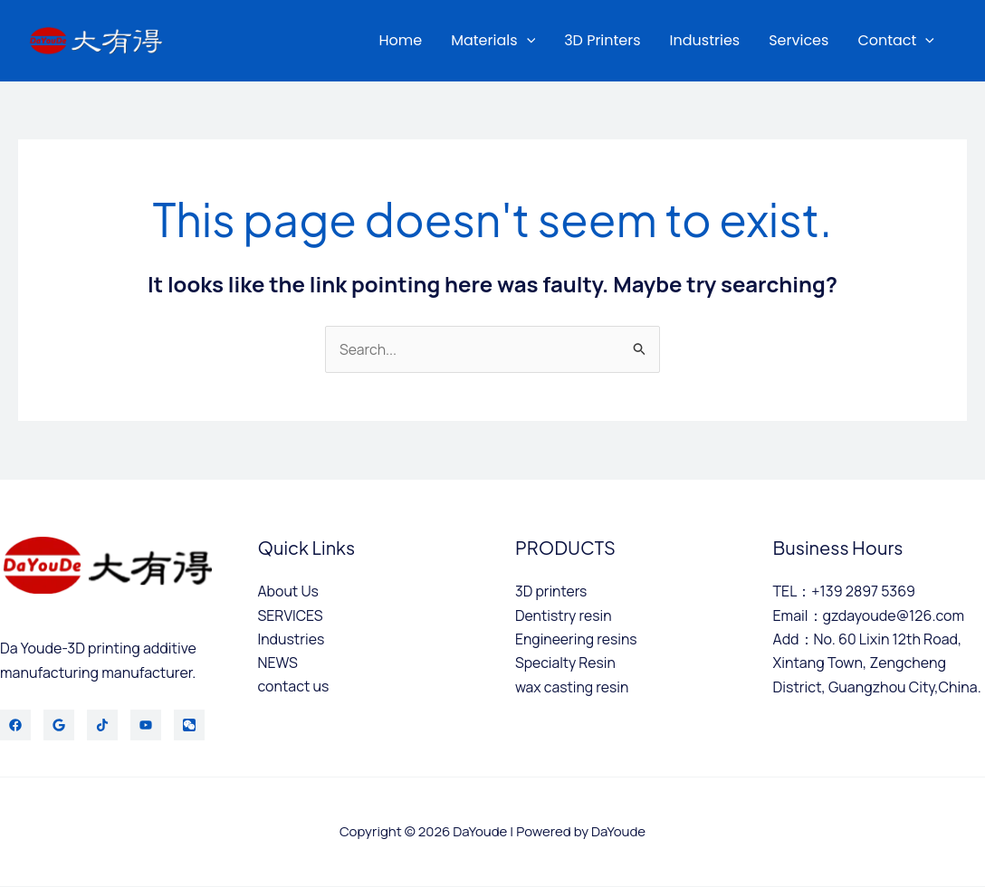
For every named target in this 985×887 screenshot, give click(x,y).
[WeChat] (189, 726)
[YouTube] (145, 726)
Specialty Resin (566, 663)
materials (493, 40)
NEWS (278, 663)
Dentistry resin (564, 615)
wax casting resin (572, 687)
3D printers (602, 40)
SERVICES (290, 615)
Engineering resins (577, 639)
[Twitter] (58, 726)
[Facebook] (15, 726)
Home (400, 40)
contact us (294, 687)
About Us (289, 592)
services (798, 40)
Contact (895, 40)
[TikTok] (102, 726)
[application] (527, 40)
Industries (705, 40)
